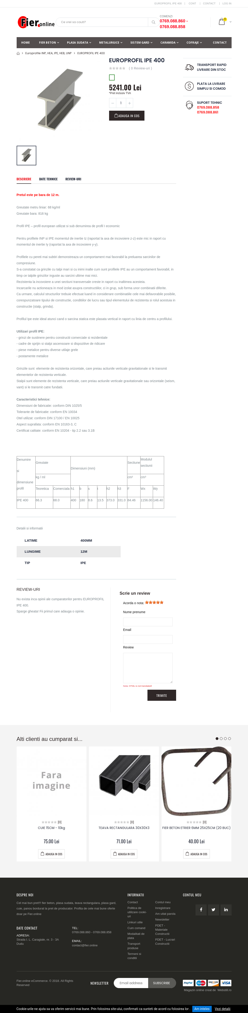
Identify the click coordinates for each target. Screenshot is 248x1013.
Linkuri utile (135, 922)
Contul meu (163, 902)
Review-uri (73, 178)
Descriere (24, 178)
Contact (209, 3)
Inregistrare (163, 908)
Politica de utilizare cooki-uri (137, 912)
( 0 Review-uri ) (140, 68)
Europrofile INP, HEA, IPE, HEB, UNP (48, 53)
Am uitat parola (165, 913)
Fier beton (47, 43)
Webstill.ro (224, 990)
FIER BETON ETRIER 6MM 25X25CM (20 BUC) (196, 828)
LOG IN (227, 3)
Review (128, 647)
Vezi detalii (222, 1009)
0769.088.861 (207, 112)
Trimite (161, 695)
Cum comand (136, 928)
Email (127, 630)
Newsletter (162, 919)
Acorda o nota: (133, 603)
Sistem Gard (139, 43)
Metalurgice (109, 43)
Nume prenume (134, 612)
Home (25, 43)
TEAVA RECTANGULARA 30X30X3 (123, 828)
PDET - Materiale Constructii (162, 930)
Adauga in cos (128, 115)
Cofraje (193, 43)
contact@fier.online (85, 945)
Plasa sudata (77, 43)
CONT (192, 3)
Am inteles (202, 1009)
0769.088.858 (208, 107)
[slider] (154, 602)
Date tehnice (48, 178)
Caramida (167, 43)
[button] (225, 22)
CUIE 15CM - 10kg (51, 828)
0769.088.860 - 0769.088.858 (92, 932)
